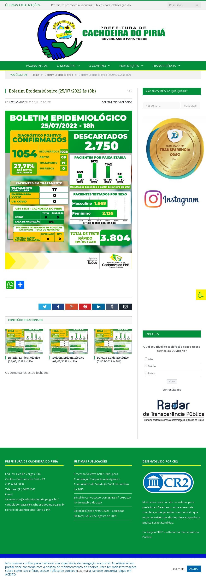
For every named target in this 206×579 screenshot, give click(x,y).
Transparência (163, 66)
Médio (152, 366)
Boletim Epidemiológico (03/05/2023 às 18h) (68, 359)
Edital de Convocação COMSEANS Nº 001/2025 (102, 497)
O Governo (97, 66)
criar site (167, 502)
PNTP (160, 532)
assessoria (186, 507)
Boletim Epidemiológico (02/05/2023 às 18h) (113, 359)
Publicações (129, 66)
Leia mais (83, 570)
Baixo (151, 373)
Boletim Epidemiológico (117, 102)
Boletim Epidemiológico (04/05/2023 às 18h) (24, 359)
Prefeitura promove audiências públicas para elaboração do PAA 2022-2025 (93, 5)
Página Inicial (37, 66)
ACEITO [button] (193, 569)
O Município (66, 66)
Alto (150, 359)
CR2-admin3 (17, 102)
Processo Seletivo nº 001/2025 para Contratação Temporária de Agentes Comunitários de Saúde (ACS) (97, 479)
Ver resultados (172, 390)
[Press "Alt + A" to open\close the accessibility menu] (201, 295)
